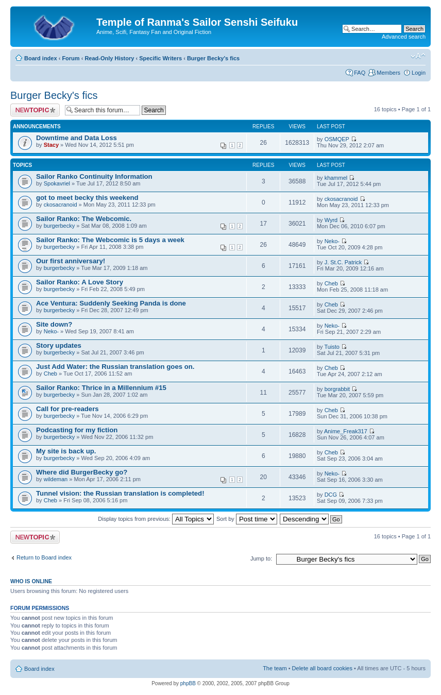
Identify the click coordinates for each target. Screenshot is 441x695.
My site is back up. (66, 451)
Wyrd (331, 220)
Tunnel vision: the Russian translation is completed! (120, 493)
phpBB (188, 683)
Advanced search (404, 36)
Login (419, 73)
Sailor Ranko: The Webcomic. (83, 219)
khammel (336, 178)
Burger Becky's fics (213, 58)
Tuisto (332, 347)
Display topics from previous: (156, 519)
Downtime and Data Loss (76, 138)
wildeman (55, 479)
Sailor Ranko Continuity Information (94, 176)
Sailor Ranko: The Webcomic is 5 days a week (110, 240)
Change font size (418, 56)
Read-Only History (109, 58)
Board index (40, 58)
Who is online (31, 581)
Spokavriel (57, 183)
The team (274, 668)
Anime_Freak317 (345, 431)
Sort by (246, 519)
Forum (70, 58)
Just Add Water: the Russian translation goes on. (115, 366)
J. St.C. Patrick (343, 262)
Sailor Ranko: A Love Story (79, 282)
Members (388, 73)
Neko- (332, 241)
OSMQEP (337, 139)
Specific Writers (160, 58)
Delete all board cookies (322, 668)
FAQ (359, 73)
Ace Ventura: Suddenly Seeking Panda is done (111, 303)
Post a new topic (35, 110)
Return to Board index (44, 557)
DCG (331, 494)
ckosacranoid (60, 204)
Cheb (331, 283)
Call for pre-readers (67, 409)
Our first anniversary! (70, 261)
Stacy (51, 145)
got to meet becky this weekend (87, 197)
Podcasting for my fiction (76, 430)
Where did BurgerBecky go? (81, 472)
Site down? (54, 324)
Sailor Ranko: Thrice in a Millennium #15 (101, 388)
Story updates (58, 345)
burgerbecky (59, 226)
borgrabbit (337, 389)
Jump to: (261, 558)
